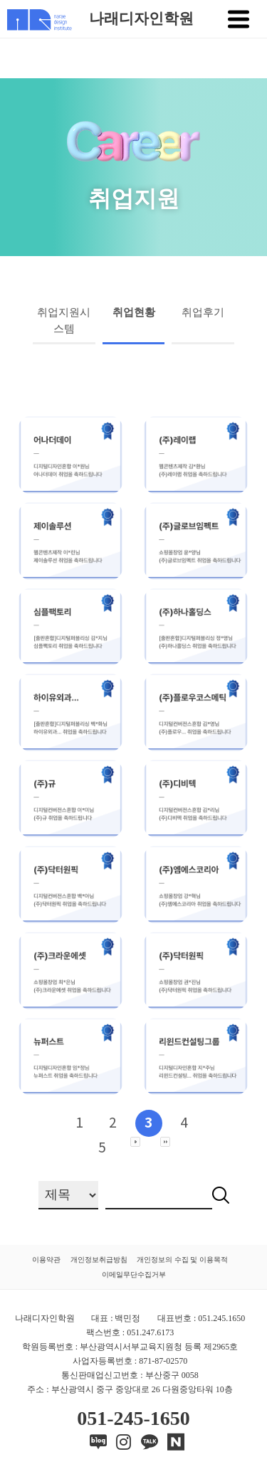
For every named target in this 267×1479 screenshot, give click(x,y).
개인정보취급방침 (98, 1259)
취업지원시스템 (63, 320)
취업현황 (133, 312)
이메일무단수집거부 (134, 1274)
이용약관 (46, 1259)
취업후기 (203, 312)
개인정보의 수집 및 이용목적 (182, 1259)
